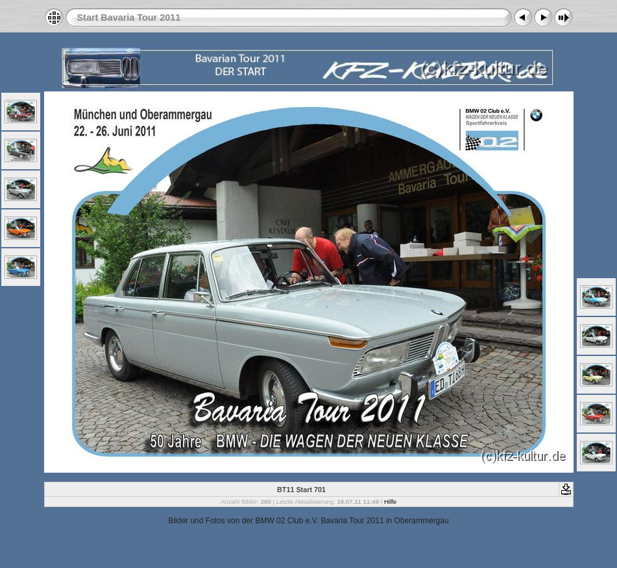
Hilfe (390, 501)
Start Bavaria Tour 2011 (129, 17)
